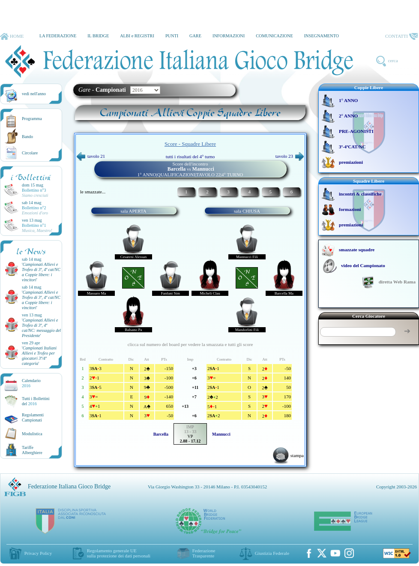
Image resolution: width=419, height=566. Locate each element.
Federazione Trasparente (203, 553)
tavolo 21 (91, 156)
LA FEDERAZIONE (57, 35)
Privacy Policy (38, 553)
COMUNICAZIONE (274, 35)
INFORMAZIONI (228, 35)
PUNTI (171, 35)
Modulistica (32, 433)
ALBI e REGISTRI (137, 35)
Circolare (30, 153)
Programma (32, 118)
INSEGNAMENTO (321, 35)
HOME (12, 36)
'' (41, 272)
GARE (195, 35)
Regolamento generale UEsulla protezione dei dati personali (118, 553)
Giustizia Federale (272, 553)
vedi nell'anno (34, 93)
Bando (27, 136)
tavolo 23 (289, 156)
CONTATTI (401, 36)
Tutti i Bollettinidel (36, 401)
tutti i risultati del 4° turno (190, 156)
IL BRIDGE (98, 35)
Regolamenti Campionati (33, 417)
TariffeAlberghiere (32, 450)
